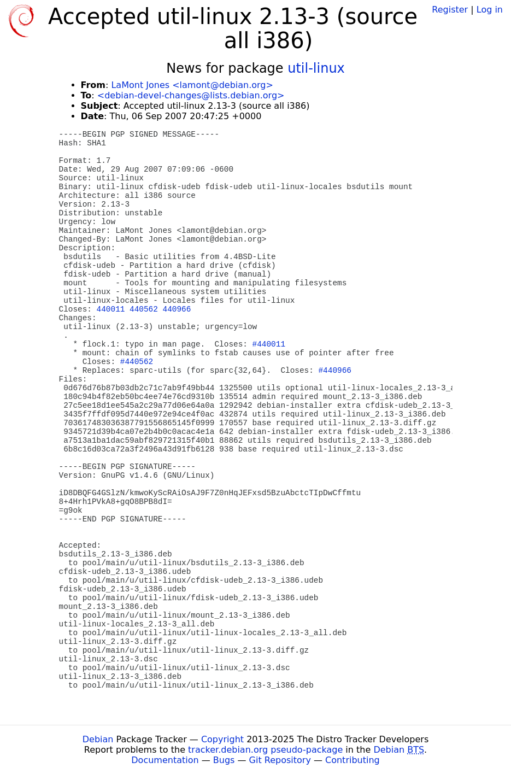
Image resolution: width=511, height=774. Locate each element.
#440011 (268, 344)
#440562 (136, 361)
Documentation (164, 760)
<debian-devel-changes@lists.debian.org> (191, 95)
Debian (98, 739)
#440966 (334, 370)
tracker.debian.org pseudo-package (265, 749)
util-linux (316, 68)
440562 (144, 309)
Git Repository (280, 760)
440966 (177, 309)
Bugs (224, 760)
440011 (111, 309)
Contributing (352, 760)
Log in (490, 9)
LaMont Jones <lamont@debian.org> (192, 85)
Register (450, 9)
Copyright (222, 739)
